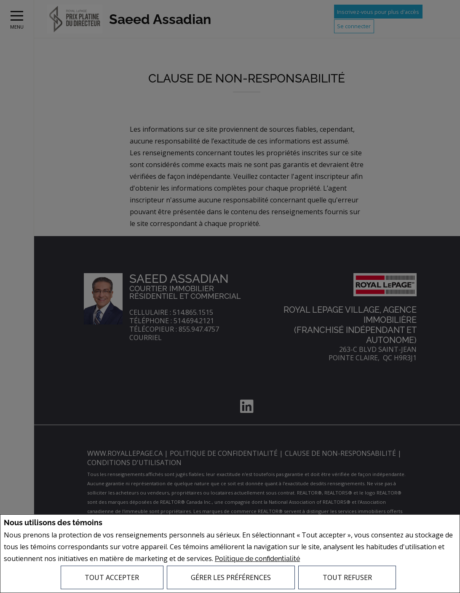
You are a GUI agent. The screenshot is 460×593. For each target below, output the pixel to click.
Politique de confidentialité (257, 560)
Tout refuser (347, 577)
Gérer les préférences (231, 577)
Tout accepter (112, 577)
